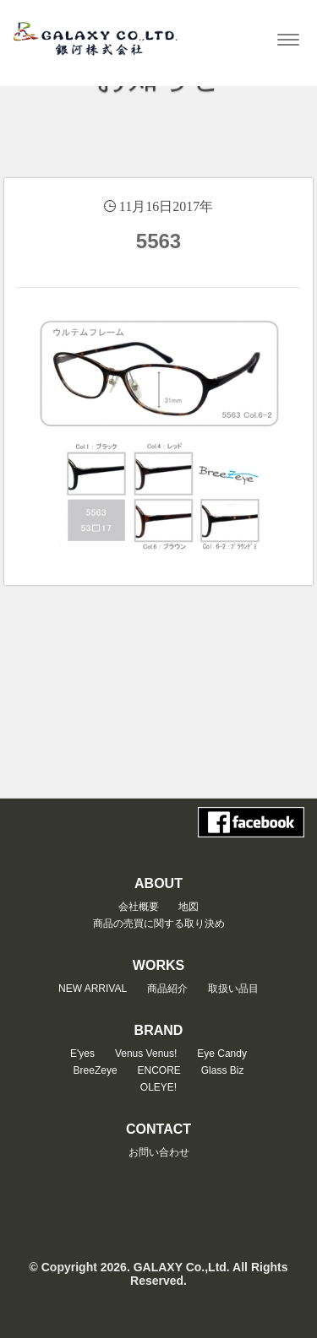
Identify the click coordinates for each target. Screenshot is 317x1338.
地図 (188, 907)
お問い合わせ (158, 1152)
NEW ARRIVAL (92, 988)
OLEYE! (158, 1087)
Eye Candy (222, 1053)
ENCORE (159, 1070)
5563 (158, 241)
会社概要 (138, 907)
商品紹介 (167, 988)
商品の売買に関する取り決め (159, 923)
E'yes (82, 1053)
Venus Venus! (146, 1053)
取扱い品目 (233, 988)
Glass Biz (222, 1070)
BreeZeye (96, 1070)
